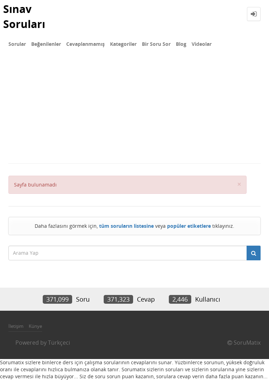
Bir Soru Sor (156, 44)
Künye (35, 326)
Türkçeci (59, 342)
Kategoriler (123, 44)
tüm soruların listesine (126, 226)
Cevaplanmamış (85, 44)
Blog (181, 44)
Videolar (202, 44)
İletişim (15, 326)
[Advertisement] (134, 111)
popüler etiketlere (189, 226)
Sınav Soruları (24, 16)
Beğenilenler (46, 44)
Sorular (17, 44)
